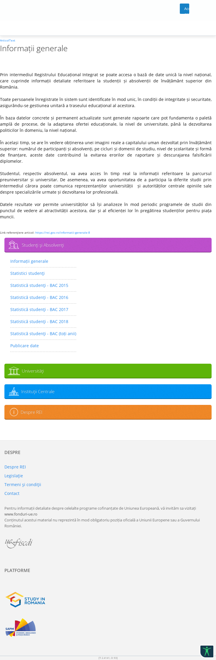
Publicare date (24, 345)
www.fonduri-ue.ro (20, 514)
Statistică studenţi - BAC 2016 (39, 297)
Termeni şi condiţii (22, 484)
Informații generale (29, 261)
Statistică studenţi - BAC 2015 (39, 285)
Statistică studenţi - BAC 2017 (39, 309)
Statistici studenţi (27, 273)
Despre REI (31, 412)
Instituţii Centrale (37, 391)
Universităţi (33, 371)
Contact (11, 493)
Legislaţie (13, 475)
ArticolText (7, 40)
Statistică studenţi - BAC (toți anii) (43, 333)
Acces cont (186, 10)
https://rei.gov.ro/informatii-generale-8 (62, 232)
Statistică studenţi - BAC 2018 (39, 321)
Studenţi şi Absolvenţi (43, 245)
